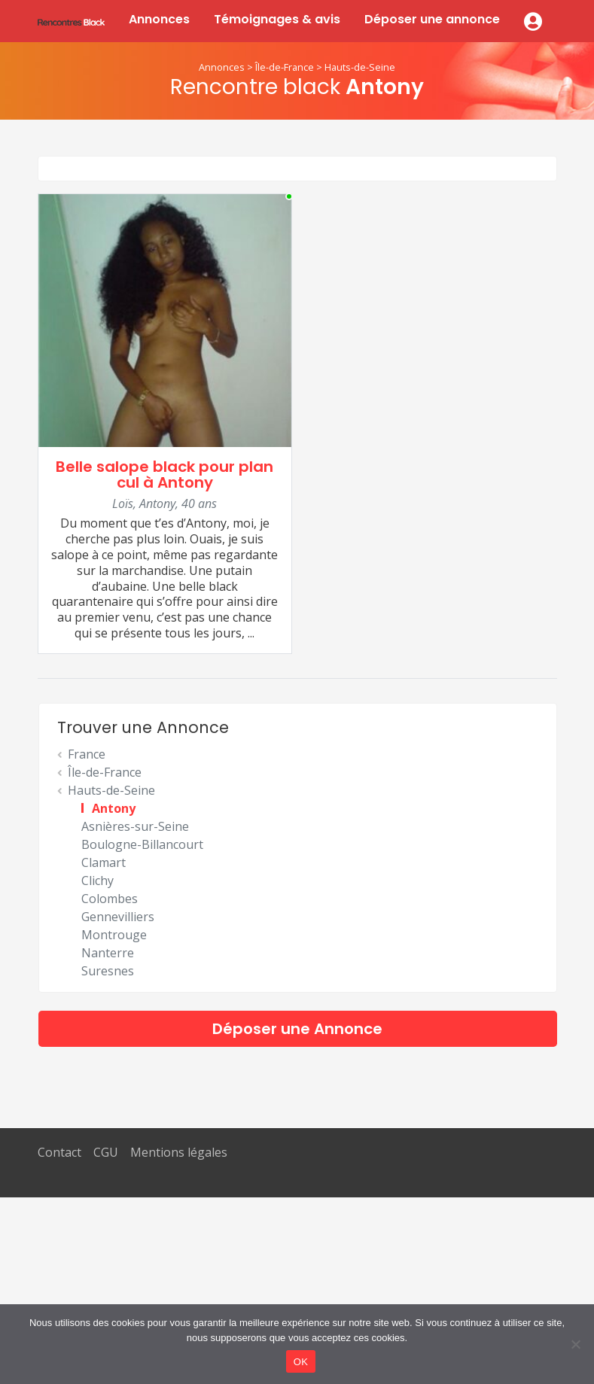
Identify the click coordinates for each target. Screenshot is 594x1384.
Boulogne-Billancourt (142, 844)
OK (301, 1361)
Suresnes (107, 971)
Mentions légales (178, 1152)
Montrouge (114, 934)
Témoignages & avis (277, 19)
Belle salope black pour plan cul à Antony (164, 474)
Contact (59, 1152)
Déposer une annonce (432, 19)
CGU (105, 1152)
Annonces (159, 19)
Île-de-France (284, 67)
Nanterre (107, 952)
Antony (114, 808)
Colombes (109, 898)
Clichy (97, 880)
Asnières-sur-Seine (135, 826)
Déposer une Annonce (297, 1028)
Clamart (103, 862)
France (86, 754)
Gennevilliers (117, 916)
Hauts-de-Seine (359, 67)
